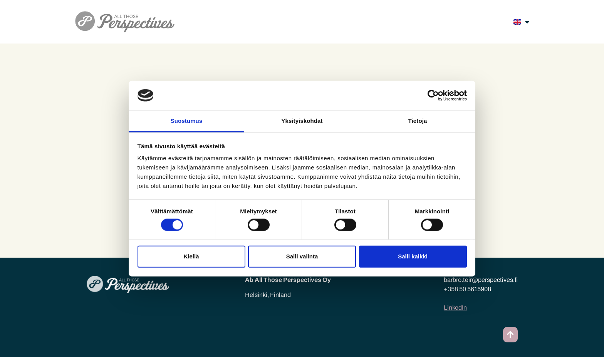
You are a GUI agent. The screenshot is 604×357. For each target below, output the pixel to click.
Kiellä (191, 256)
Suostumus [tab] (187, 120)
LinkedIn (455, 307)
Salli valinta (302, 256)
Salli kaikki (413, 256)
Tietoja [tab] (417, 120)
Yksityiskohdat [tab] (301, 120)
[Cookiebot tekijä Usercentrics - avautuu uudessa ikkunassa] (433, 95)
